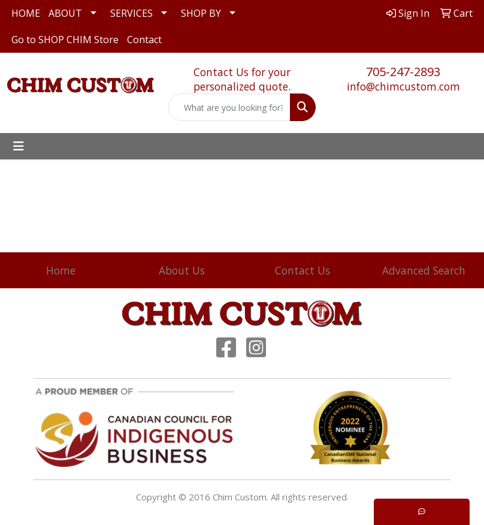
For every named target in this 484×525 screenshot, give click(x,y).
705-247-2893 (403, 72)
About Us (182, 270)
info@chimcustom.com (403, 86)
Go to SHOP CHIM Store (65, 39)
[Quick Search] (229, 107)
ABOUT (65, 13)
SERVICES (131, 13)
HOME (25, 13)
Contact (144, 39)
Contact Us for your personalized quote (242, 79)
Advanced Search (423, 270)
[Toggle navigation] (18, 146)
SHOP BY (201, 13)
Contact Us (302, 270)
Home (60, 270)
